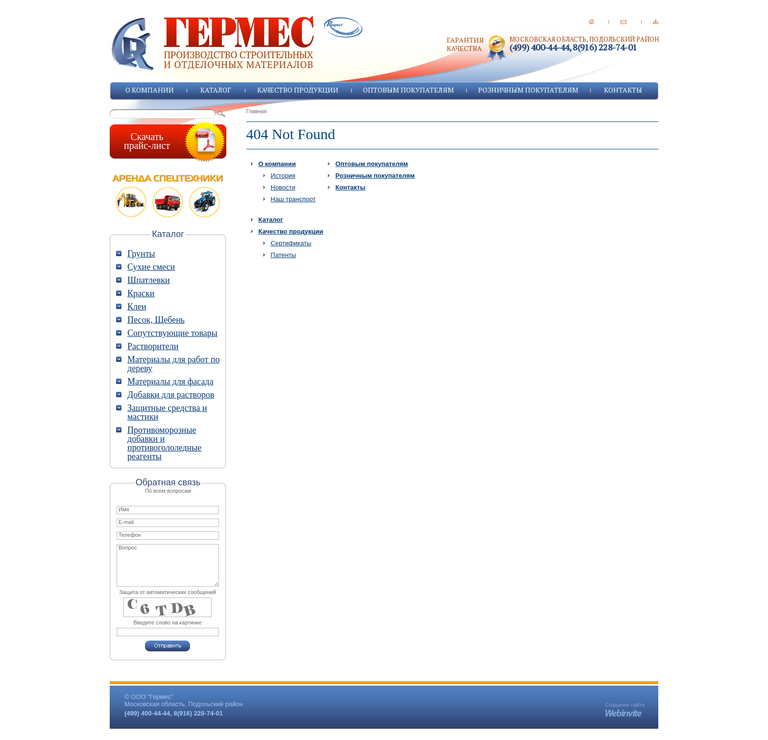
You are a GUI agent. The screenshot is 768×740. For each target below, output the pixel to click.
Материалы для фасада (170, 381)
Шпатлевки (148, 280)
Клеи (136, 306)
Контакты (623, 90)
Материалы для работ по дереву (173, 364)
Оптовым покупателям (408, 90)
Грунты (141, 253)
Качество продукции (297, 90)
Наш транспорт (293, 199)
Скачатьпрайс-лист (147, 141)
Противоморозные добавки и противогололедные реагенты (164, 443)
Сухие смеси (151, 267)
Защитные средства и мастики (167, 412)
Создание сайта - (625, 708)
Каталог (215, 90)
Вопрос (168, 565)
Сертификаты (291, 243)
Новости (283, 187)
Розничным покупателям (528, 90)
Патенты (283, 255)
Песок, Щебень (156, 319)
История (283, 175)
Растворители (152, 346)
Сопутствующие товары (172, 333)
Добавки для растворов (170, 394)
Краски (140, 293)
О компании (149, 90)
